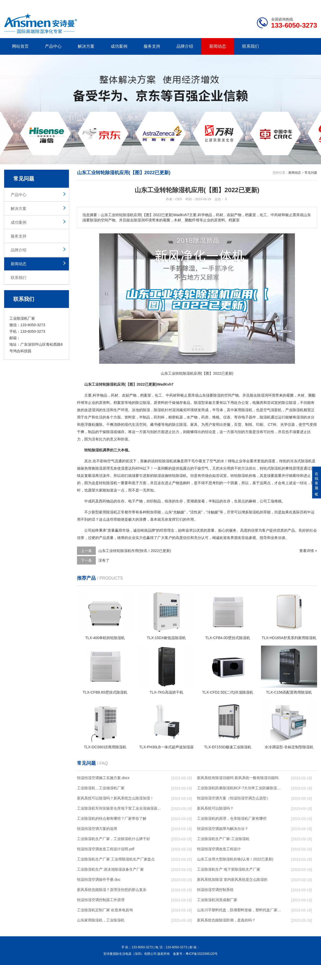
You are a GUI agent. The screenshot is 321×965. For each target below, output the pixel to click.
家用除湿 (106, 512)
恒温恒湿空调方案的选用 (97, 829)
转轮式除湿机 (271, 468)
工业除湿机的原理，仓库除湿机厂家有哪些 (231, 818)
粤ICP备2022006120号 (202, 954)
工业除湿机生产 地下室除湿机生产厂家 (228, 869)
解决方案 (86, 46)
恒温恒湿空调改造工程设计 (219, 849)
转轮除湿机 (164, 461)
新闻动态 (217, 46)
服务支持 (152, 46)
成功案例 (119, 46)
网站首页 (20, 46)
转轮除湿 (175, 476)
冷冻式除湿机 (301, 461)
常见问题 (311, 172)
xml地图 (310, 4)
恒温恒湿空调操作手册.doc (98, 879)
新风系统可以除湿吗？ (215, 808)
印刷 (259, 424)
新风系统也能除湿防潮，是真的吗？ (226, 920)
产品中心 (53, 46)
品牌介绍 (184, 46)
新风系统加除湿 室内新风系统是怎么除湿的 (232, 879)
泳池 (135, 410)
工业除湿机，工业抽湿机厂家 (100, 788)
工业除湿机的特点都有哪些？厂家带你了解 (111, 818)
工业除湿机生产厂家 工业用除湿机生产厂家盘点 (116, 859)
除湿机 (159, 410)
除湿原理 (102, 468)
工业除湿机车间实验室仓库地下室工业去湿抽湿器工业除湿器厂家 (119, 808)
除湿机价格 (247, 476)
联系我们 (250, 46)
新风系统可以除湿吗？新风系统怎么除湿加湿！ (115, 798)
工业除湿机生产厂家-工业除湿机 (223, 839)
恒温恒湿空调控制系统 (215, 890)
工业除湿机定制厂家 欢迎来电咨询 (105, 910)
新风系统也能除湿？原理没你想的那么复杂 (111, 890)
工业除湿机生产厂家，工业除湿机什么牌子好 (113, 839)
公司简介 (238, 4)
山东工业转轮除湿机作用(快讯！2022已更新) (134, 551)
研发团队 (262, 4)
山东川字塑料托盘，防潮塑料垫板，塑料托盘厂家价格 (239, 910)
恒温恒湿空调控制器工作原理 (100, 900)
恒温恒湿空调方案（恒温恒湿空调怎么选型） (233, 798)
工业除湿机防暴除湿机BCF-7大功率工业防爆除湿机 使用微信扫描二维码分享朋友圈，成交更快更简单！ (239, 788)
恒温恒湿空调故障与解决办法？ (222, 829)
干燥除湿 (106, 432)
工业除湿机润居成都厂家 (217, 900)
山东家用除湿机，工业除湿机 (100, 920)
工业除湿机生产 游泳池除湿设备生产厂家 (110, 869)
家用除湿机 (243, 410)
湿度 (271, 461)
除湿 (217, 395)
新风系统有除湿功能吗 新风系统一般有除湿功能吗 (237, 778)
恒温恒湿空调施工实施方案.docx (103, 778)
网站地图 (287, 4)
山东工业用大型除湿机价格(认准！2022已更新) (235, 859)
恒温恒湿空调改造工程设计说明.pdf (105, 849)
